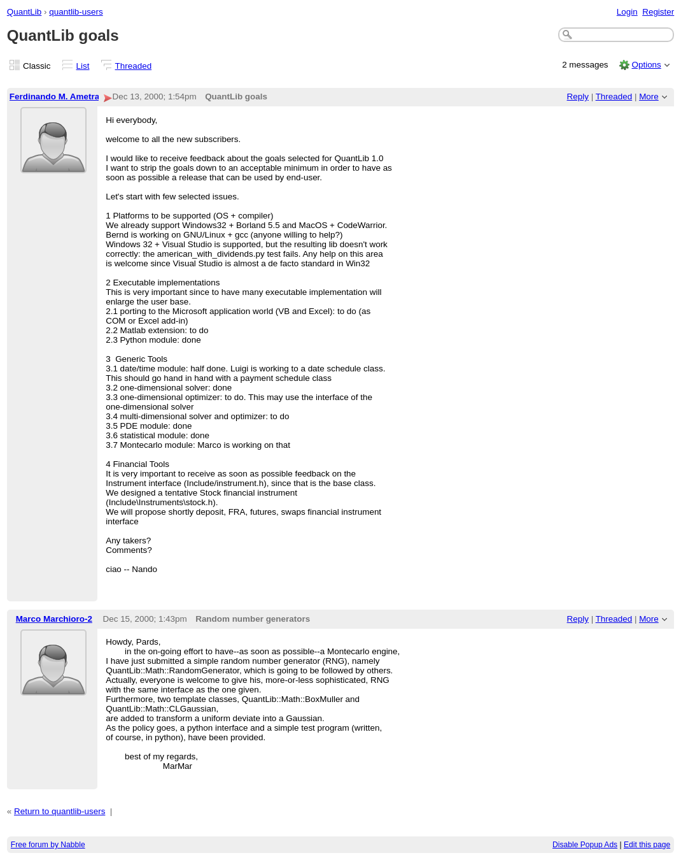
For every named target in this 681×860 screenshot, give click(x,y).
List (83, 66)
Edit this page (647, 844)
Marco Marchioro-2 (54, 619)
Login (627, 12)
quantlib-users (75, 12)
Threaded (133, 66)
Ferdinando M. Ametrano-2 (64, 96)
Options (646, 64)
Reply (578, 96)
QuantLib (24, 12)
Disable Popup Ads (584, 844)
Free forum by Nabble (48, 844)
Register (658, 12)
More (649, 96)
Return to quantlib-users (59, 811)
